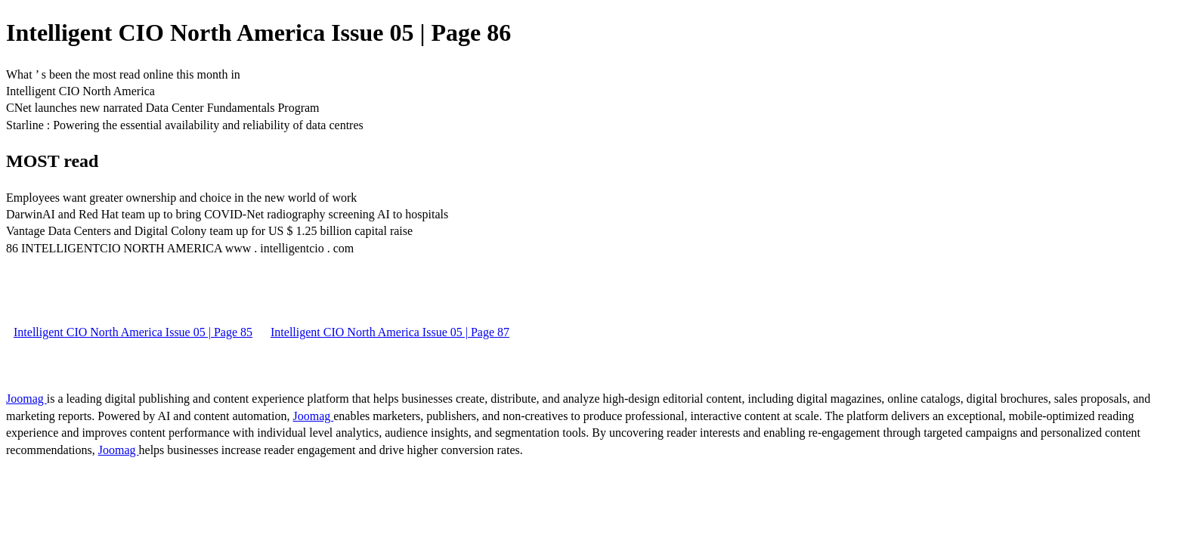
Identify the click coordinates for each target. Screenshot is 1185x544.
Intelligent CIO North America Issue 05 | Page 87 (390, 332)
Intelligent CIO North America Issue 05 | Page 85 (133, 332)
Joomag (26, 398)
